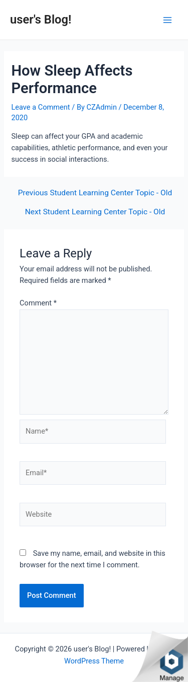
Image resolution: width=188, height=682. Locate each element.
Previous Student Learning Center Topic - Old (95, 193)
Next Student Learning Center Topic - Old (95, 212)
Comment (38, 302)
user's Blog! (40, 20)
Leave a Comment (40, 107)
